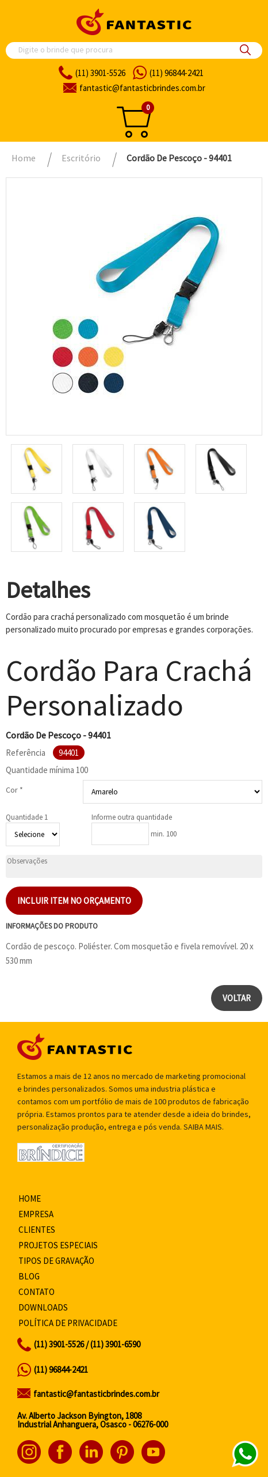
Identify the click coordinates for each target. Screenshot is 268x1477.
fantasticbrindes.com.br (142, 87)
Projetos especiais (58, 1245)
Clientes (36, 1229)
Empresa (35, 1214)
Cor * (14, 790)
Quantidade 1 (27, 817)
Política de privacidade (67, 1322)
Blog (29, 1276)
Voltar (237, 998)
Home (29, 1198)
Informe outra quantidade (131, 817)
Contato (36, 1291)
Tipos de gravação (56, 1260)
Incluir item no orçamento (74, 900)
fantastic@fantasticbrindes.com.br (96, 1393)
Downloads (43, 1307)
